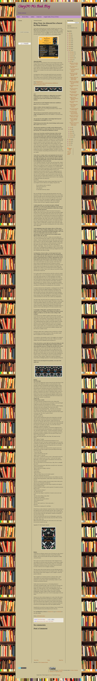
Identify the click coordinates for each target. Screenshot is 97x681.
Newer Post (36, 660)
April (71, 131)
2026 (70, 33)
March (71, 133)
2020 (70, 44)
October (71, 55)
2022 (70, 40)
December (72, 52)
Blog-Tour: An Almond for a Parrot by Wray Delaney (74, 82)
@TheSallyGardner (41, 83)
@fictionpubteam (48, 83)
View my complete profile (69, 153)
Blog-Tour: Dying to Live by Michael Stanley (73, 119)
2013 (70, 145)
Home (18, 16)
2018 (70, 48)
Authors (32, 16)
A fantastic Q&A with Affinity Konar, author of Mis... (74, 78)
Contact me (39, 16)
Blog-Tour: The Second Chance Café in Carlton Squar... (74, 124)
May (71, 129)
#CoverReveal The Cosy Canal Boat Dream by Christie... (74, 112)
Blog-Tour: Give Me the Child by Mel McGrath (73, 74)
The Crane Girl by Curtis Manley (73, 92)
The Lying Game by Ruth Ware (73, 67)
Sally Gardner (45, 621)
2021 (70, 42)
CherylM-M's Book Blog (34, 6)
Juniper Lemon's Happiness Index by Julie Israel (74, 98)
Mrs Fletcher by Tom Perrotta (74, 102)
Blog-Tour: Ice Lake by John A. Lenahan (74, 95)
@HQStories (55, 83)
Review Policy (25, 16)
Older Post (61, 660)
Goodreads (59, 611)
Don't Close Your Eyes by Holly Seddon (74, 109)
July (71, 61)
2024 (70, 37)
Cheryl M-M (70, 149)
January (71, 137)
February (72, 135)
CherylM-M (61, 670)
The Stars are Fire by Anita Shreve (74, 89)
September (72, 57)
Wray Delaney (50, 621)
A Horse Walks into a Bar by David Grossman (74, 105)
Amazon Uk (50, 611)
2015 (70, 141)
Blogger (58, 674)
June (71, 127)
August (71, 59)
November (72, 53)
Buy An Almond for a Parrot (39, 84)
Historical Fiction (40, 621)
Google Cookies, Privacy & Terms (51, 16)
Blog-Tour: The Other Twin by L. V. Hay (74, 64)
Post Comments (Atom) (43, 662)
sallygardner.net (39, 81)
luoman (50, 674)
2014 (70, 143)
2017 (70, 50)
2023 (70, 38)
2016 (70, 139)
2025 (70, 35)
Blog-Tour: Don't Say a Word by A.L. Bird (74, 116)
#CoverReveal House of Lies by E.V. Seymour (74, 70)
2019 (70, 46)
